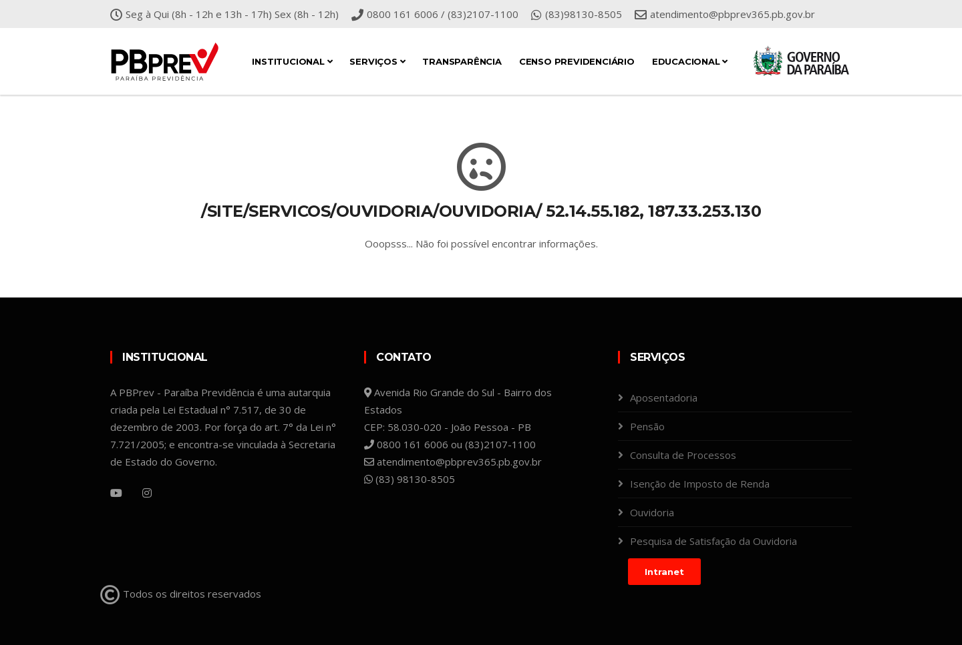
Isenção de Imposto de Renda (700, 483)
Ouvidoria (652, 512)
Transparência (461, 61)
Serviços (377, 61)
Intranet (664, 571)
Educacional (690, 61)
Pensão (647, 426)
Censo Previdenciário (577, 61)
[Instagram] (147, 493)
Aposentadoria (663, 397)
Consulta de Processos (683, 455)
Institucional (292, 61)
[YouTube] (116, 493)
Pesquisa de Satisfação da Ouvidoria (713, 541)
